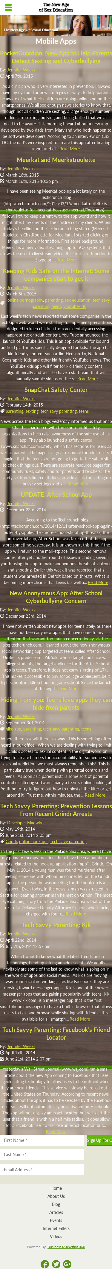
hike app (13, 728)
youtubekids (74, 306)
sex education (77, 300)
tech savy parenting (59, 411)
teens (56, 306)
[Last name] (42, 1154)
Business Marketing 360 (66, 1247)
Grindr (11, 841)
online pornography (25, 300)
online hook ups (33, 841)
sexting (32, 411)
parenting (54, 300)
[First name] (42, 1140)
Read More (69, 148)
